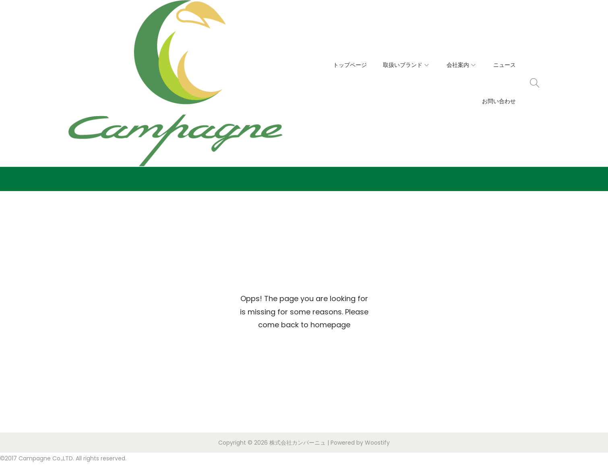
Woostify (377, 443)
